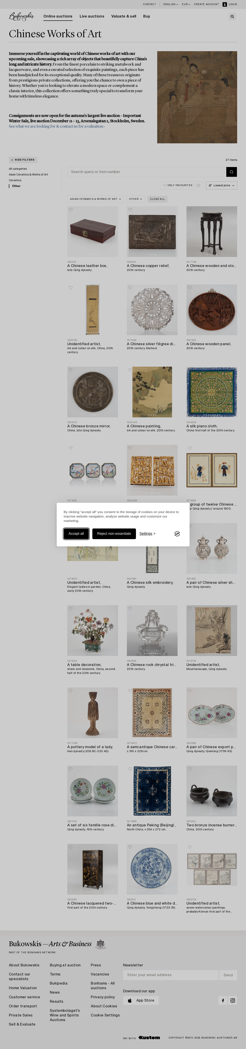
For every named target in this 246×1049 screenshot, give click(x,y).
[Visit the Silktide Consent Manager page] (177, 534)
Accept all (76, 534)
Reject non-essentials (114, 534)
